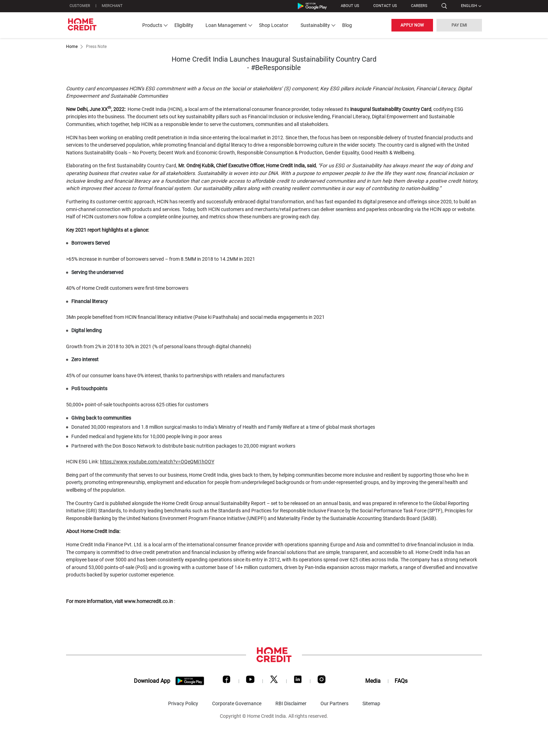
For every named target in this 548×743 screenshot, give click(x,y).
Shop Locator (273, 25)
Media (373, 681)
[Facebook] (226, 681)
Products (152, 25)
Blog (347, 25)
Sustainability (315, 25)
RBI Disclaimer (291, 703)
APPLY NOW (412, 25)
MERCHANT (112, 5)
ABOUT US (350, 5)
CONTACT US (385, 5)
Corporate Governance (236, 703)
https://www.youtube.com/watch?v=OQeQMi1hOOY (157, 462)
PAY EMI (459, 25)
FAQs (401, 681)
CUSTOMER (80, 5)
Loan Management (226, 25)
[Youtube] (250, 681)
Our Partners (334, 703)
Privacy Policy (183, 703)
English (469, 5)
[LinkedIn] (297, 681)
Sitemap (371, 703)
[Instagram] (321, 681)
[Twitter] (274, 681)
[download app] (189, 681)
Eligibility (183, 25)
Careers (419, 5)
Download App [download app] (152, 681)
